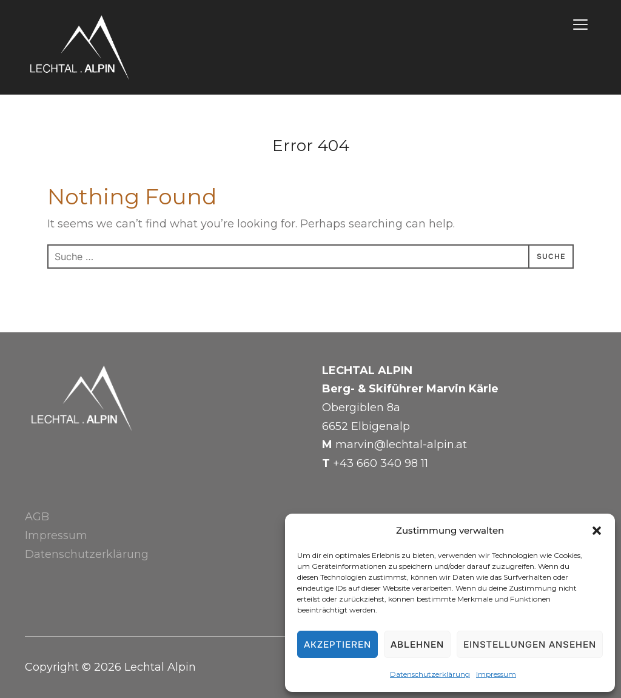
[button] (597, 531)
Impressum (496, 674)
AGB (37, 516)
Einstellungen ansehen (529, 645)
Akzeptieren (337, 645)
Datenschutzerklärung (430, 674)
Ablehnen (417, 645)
